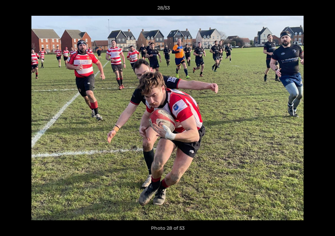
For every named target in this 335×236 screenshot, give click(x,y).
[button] (307, 9)
